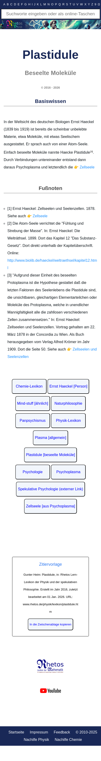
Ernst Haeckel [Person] (68, 386)
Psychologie (33, 472)
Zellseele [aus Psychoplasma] (50, 506)
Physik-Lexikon (68, 420)
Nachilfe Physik (36, 740)
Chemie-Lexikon (29, 386)
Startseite (16, 732)
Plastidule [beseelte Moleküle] (50, 455)
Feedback (62, 732)
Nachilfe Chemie (68, 740)
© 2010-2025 (86, 732)
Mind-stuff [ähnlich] (32, 403)
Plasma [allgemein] (50, 438)
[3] (91, 151)
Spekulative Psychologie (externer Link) (50, 489)
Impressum (39, 732)
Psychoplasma (68, 472)
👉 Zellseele (84, 167)
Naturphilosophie (68, 403)
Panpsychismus (33, 420)
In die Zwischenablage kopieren (50, 624)
